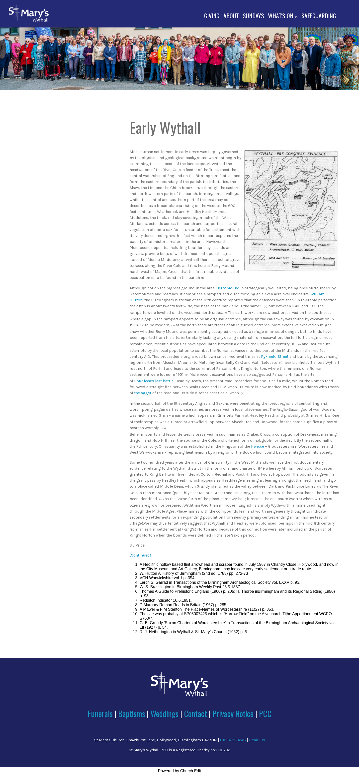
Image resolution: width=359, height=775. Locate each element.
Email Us (257, 740)
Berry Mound (228, 288)
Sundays (253, 15)
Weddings (165, 713)
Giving (211, 15)
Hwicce (257, 446)
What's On (280, 15)
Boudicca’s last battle (154, 381)
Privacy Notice (233, 713)
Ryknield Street (274, 356)
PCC (265, 713)
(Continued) (140, 555)
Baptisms (131, 713)
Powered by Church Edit (179, 771)
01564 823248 (233, 740)
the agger (142, 392)
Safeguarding (318, 15)
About (231, 15)
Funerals (100, 713)
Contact (196, 713)
